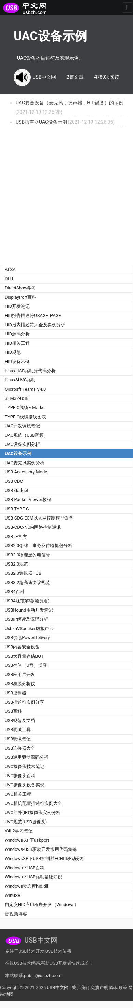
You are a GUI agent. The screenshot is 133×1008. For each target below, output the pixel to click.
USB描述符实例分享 (24, 702)
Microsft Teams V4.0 (25, 389)
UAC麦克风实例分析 (24, 462)
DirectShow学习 (20, 287)
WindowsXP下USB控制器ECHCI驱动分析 (45, 858)
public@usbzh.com (42, 975)
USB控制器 (15, 692)
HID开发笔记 (17, 306)
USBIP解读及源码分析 (26, 619)
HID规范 (13, 352)
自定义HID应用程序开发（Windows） (42, 904)
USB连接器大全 (20, 748)
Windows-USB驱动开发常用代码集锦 (41, 849)
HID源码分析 (17, 333)
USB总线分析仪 (20, 683)
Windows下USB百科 (24, 867)
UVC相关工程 (18, 794)
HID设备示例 (17, 361)
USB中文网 (57, 987)
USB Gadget (16, 490)
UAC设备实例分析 (22, 444)
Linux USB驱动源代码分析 (30, 370)
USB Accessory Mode (26, 472)
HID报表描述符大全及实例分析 (35, 324)
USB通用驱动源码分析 (26, 757)
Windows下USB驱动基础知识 (33, 876)
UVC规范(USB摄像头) (26, 821)
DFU (9, 278)
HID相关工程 (17, 343)
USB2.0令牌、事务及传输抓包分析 (38, 545)
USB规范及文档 (20, 720)
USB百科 (13, 711)
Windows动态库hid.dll (26, 886)
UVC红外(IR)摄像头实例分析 (32, 812)
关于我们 (80, 987)
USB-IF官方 (16, 536)
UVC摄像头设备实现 (24, 784)
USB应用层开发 (20, 674)
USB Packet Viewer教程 (28, 499)
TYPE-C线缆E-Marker (25, 407)
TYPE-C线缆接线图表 (25, 416)
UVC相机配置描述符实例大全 (33, 803)
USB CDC (14, 481)
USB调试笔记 (18, 738)
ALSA (10, 269)
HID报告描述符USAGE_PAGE (33, 315)
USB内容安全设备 (22, 646)
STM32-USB (16, 398)
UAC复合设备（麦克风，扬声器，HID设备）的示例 (69, 102)
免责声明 (99, 987)
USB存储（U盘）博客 (26, 665)
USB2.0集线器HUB (23, 573)
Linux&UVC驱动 (20, 379)
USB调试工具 (18, 729)
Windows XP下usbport (27, 840)
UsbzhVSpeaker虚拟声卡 (29, 628)
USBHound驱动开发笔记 (29, 610)
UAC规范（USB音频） (26, 435)
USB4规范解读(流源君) (27, 600)
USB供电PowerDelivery (27, 637)
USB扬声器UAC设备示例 (41, 122)
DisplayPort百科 (20, 297)
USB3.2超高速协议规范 (27, 582)
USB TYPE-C (17, 508)
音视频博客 (16, 913)
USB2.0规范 (16, 564)
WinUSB (12, 895)
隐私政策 (118, 987)
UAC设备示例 (18, 453)
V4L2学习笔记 (19, 830)
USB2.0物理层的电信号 (27, 554)
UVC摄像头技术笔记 (24, 766)
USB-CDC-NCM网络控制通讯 (33, 527)
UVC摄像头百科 (20, 775)
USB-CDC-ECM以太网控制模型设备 (39, 518)
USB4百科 (15, 591)
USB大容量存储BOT (24, 656)
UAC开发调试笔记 (22, 425)
